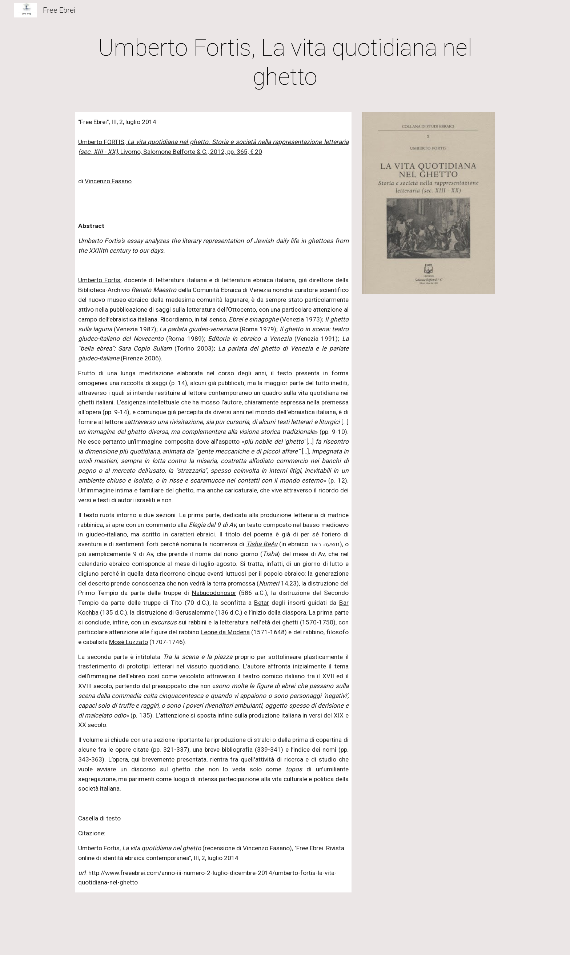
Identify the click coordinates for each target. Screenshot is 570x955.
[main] (285, 63)
